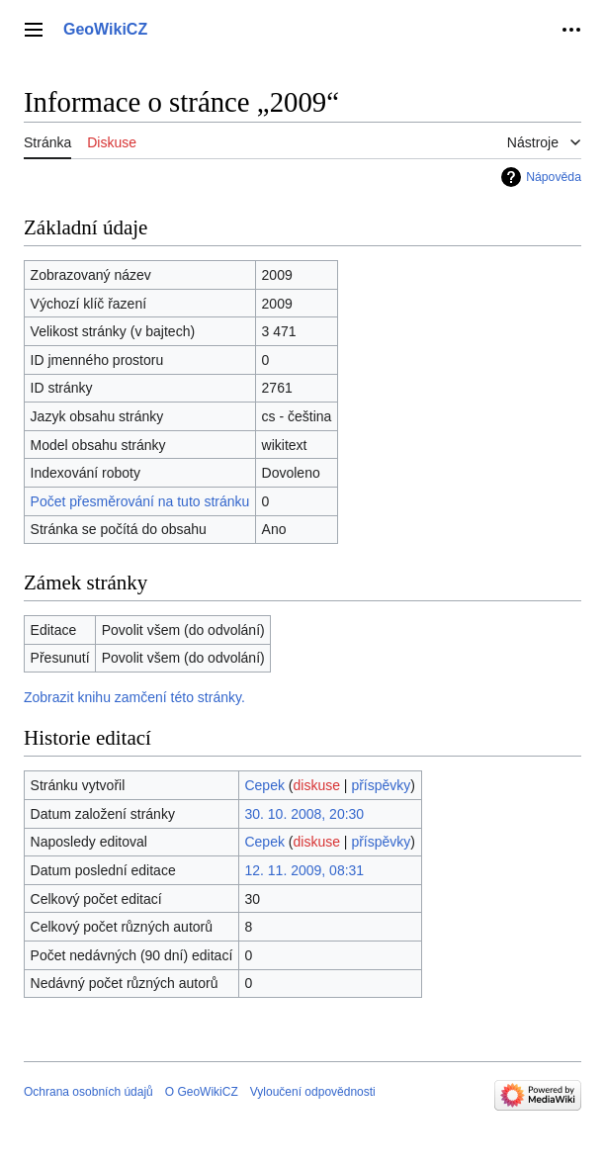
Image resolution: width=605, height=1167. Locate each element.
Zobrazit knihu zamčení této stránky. (134, 697)
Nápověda (553, 177)
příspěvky (380, 785)
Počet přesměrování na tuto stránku (140, 501)
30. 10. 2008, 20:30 (304, 814)
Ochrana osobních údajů (88, 1092)
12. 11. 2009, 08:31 (304, 870)
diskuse (317, 785)
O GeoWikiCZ (201, 1092)
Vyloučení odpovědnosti (313, 1092)
